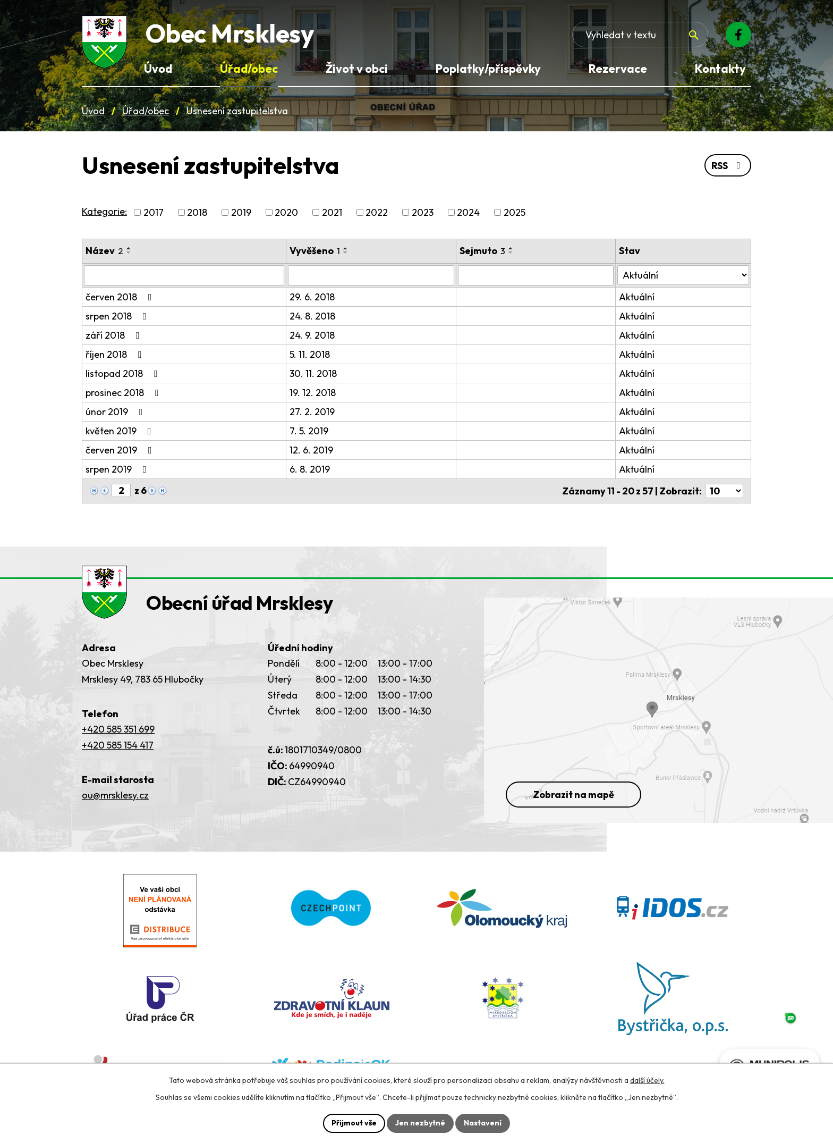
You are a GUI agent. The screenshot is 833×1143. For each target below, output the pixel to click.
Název (104, 251)
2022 (377, 212)
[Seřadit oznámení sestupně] (129, 252)
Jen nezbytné (420, 1123)
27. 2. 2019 (312, 412)
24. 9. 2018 (312, 335)
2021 (332, 212)
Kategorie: (104, 211)
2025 (514, 212)
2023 (423, 212)
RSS (728, 165)
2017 (153, 212)
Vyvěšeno (315, 251)
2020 (286, 212)
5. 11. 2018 (310, 354)
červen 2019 (121, 450)
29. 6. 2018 (312, 297)
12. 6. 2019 (311, 450)
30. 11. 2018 (313, 373)
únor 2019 (116, 412)
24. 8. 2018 (312, 316)
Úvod (93, 111)
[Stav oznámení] (683, 274)
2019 (241, 212)
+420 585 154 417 (118, 745)
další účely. (647, 1080)
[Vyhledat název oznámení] (184, 275)
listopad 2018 (124, 373)
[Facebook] (738, 34)
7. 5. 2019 (309, 431)
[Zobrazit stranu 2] (121, 490)
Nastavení (483, 1123)
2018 (197, 212)
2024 (468, 212)
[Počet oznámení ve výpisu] (724, 491)
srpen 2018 (118, 316)
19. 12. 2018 (313, 392)
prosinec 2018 (124, 392)
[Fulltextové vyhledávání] (640, 34)
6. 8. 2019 (310, 469)
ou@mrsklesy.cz (115, 795)
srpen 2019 (118, 469)
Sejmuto (482, 251)
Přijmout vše (354, 1123)
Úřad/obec (145, 111)
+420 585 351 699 (118, 729)
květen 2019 (121, 431)
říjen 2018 (116, 354)
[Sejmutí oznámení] (536, 275)
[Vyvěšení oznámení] (371, 275)
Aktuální (636, 297)
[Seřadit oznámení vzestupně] (129, 248)
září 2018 (115, 335)
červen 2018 (121, 297)
